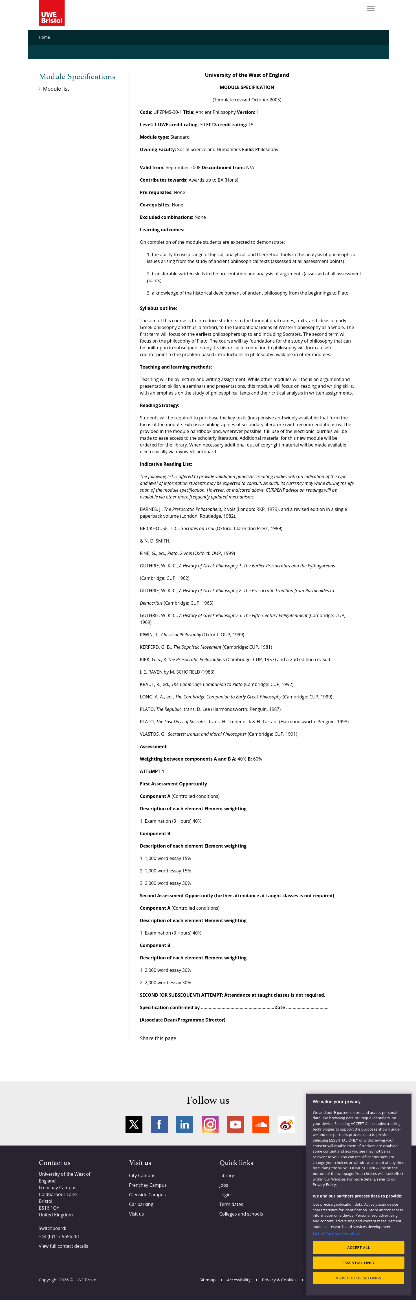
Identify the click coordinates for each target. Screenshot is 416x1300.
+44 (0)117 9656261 (59, 1236)
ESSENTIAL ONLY (358, 1262)
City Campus (142, 1175)
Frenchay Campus (148, 1185)
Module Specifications (77, 77)
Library (226, 1175)
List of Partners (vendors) (336, 1233)
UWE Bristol (86, 1279)
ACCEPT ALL (358, 1247)
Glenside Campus (147, 1195)
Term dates (231, 1204)
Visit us (136, 1214)
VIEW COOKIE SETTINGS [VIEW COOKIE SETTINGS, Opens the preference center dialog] (358, 1278)
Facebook (159, 1124)
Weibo (286, 1124)
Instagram (210, 1124)
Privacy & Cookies (279, 1279)
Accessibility (239, 1279)
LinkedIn (184, 1124)
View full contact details (63, 1246)
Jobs (223, 1185)
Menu (370, 8)
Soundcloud (260, 1124)
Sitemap (208, 1279)
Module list (56, 88)
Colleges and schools (241, 1214)
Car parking (141, 1204)
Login (225, 1195)
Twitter (134, 1124)
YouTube (235, 1124)
